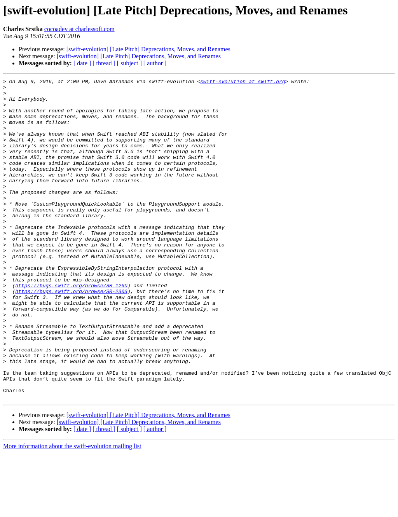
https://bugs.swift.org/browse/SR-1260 (71, 327)
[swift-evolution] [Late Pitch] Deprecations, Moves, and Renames (148, 49)
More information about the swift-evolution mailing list (72, 510)
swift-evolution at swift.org (242, 82)
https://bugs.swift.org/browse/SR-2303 (71, 334)
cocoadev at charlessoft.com (79, 29)
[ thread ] (104, 63)
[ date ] (82, 63)
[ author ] (155, 63)
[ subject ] (129, 63)
